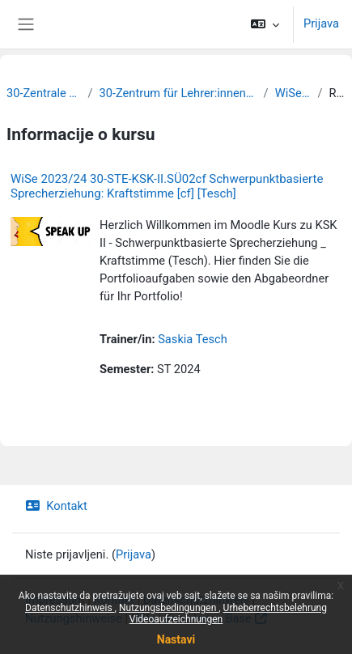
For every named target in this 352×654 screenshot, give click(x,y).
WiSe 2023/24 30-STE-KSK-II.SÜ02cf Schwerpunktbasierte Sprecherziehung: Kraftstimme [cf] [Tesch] (167, 186)
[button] (265, 24)
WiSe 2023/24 (293, 93)
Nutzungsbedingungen (168, 608)
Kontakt (56, 506)
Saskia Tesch (192, 339)
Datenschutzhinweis (70, 608)
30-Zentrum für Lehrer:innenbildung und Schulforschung (178, 93)
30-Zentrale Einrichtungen (43, 93)
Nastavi (176, 639)
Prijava (321, 23)
